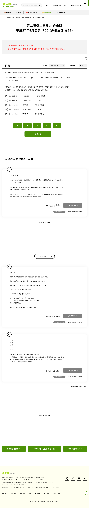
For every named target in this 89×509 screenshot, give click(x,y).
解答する (38, 134)
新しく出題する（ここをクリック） (36, 49)
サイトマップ (56, 494)
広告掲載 (13, 494)
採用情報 (22, 494)
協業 (30, 494)
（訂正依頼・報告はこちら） (47, 72)
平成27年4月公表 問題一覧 (44, 449)
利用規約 (38, 494)
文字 (72, 65)
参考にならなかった (59, 212)
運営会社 (4, 494)
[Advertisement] (44, 236)
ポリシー (47, 494)
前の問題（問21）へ (14, 449)
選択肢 (45, 65)
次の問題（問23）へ (75, 449)
